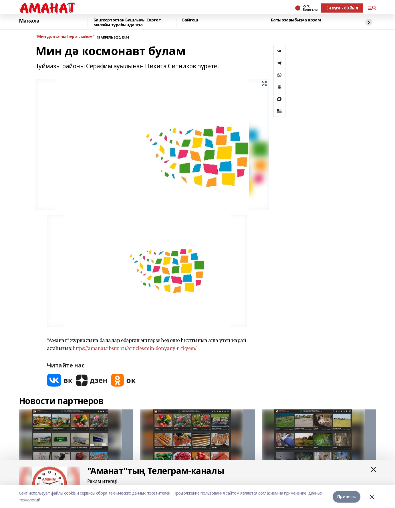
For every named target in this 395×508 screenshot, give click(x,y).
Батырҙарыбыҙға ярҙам (296, 20)
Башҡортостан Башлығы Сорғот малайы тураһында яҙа (127, 22)
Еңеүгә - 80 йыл (342, 8)
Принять (346, 496)
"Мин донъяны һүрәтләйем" (65, 36)
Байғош (190, 20)
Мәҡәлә (29, 21)
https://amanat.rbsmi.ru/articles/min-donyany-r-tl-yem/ (134, 348)
